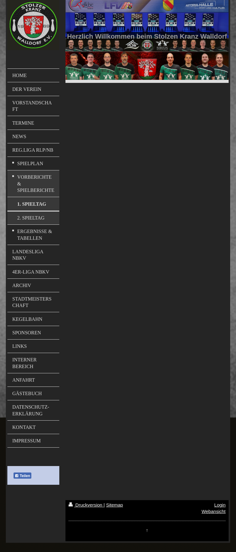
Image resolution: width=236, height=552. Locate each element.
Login (220, 504)
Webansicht (214, 511)
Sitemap (114, 504)
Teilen (22, 476)
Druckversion (86, 504)
